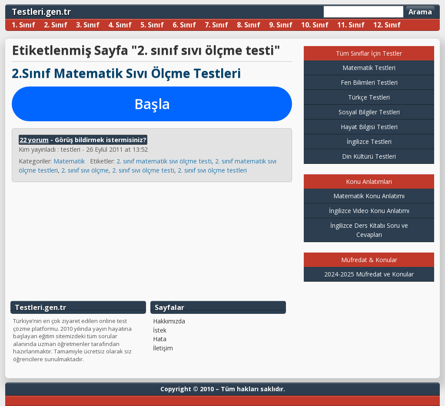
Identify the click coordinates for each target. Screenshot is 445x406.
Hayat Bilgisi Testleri (369, 127)
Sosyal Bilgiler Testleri (369, 112)
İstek (159, 330)
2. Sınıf (55, 25)
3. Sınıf (88, 25)
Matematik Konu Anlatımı (369, 196)
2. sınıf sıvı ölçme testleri (212, 170)
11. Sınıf (351, 25)
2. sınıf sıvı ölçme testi (143, 170)
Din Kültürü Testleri (369, 156)
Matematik (69, 161)
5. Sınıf (152, 25)
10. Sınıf (315, 25)
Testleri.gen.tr (41, 11)
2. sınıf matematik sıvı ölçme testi (164, 161)
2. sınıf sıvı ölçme (85, 170)
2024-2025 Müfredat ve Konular (369, 274)
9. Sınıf (280, 25)
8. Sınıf (248, 25)
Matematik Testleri (368, 67)
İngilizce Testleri (369, 141)
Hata (159, 339)
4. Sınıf (120, 25)
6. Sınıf (184, 25)
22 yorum (34, 140)
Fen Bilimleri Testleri (369, 82)
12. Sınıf (387, 25)
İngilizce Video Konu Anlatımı (369, 210)
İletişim (163, 348)
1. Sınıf (23, 25)
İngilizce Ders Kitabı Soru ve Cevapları (369, 230)
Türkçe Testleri (369, 97)
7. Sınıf (216, 25)
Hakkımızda (169, 321)
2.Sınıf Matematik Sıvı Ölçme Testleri (126, 72)
